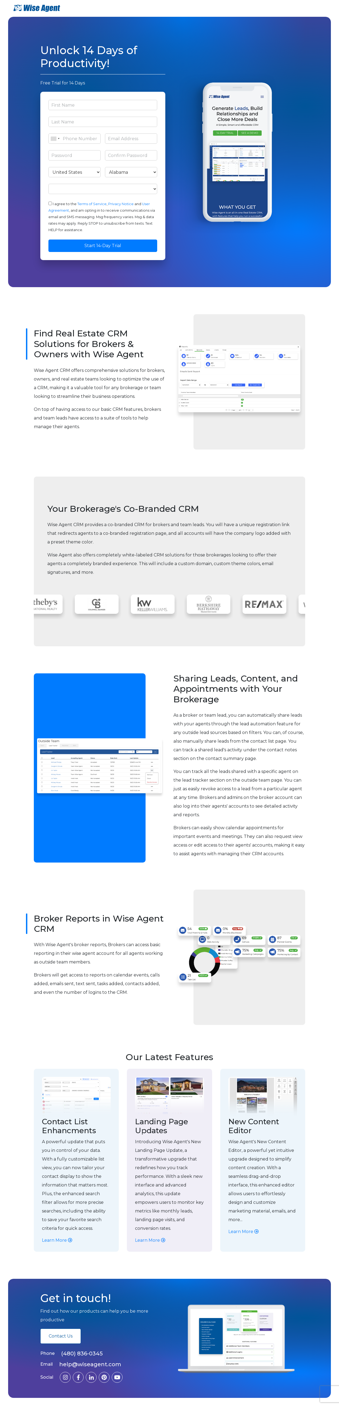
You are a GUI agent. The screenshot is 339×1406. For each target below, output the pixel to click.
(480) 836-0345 (82, 1353)
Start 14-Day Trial (102, 245)
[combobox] (55, 138)
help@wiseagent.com (90, 1364)
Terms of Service (92, 204)
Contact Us (61, 1336)
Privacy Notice (121, 204)
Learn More (57, 1240)
